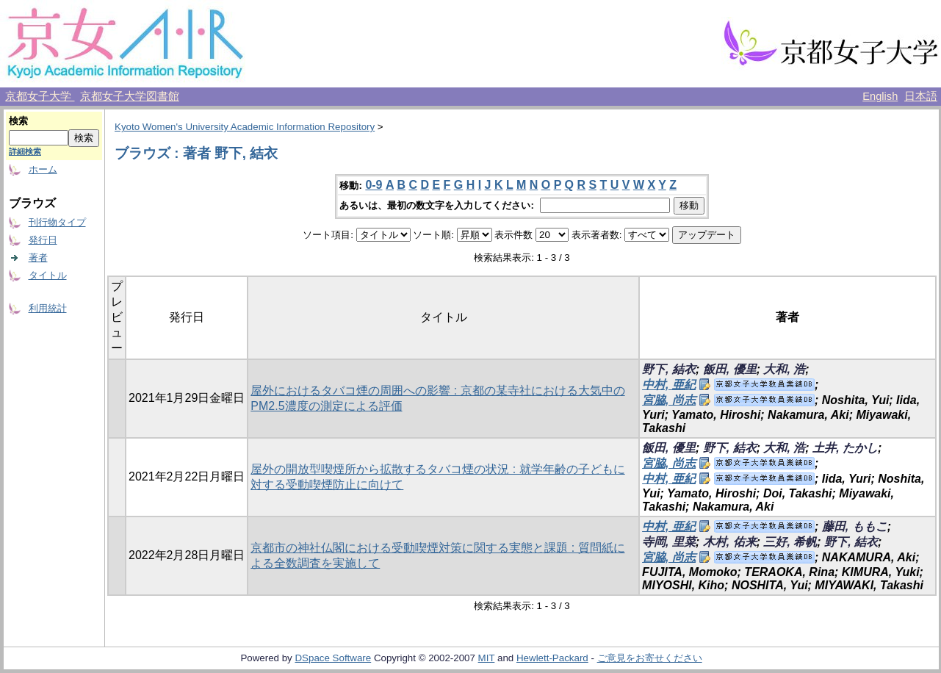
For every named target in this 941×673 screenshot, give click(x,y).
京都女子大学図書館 (129, 96)
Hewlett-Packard (552, 657)
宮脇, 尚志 (669, 400)
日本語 (920, 96)
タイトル (48, 275)
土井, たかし (845, 448)
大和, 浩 (784, 369)
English (880, 96)
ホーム (43, 169)
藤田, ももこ (854, 526)
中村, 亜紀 (669, 384)
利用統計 (48, 308)
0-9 (373, 185)
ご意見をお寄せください (649, 657)
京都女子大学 (39, 96)
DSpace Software (333, 657)
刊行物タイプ (57, 222)
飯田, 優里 (730, 369)
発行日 (43, 239)
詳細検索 (25, 151)
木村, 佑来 (730, 542)
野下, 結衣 (669, 369)
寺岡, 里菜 (669, 542)
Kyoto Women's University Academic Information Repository (245, 126)
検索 (18, 120)
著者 (38, 257)
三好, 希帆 (790, 542)
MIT (486, 657)
